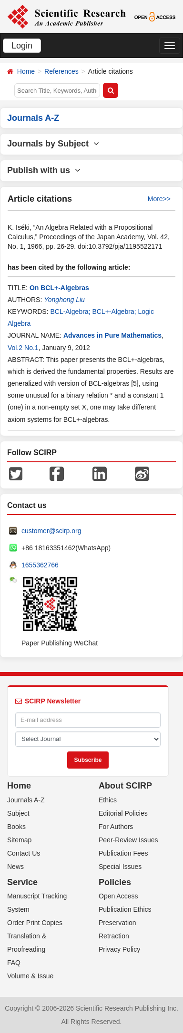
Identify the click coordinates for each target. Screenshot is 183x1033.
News (15, 866)
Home (26, 71)
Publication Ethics (125, 909)
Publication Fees (123, 853)
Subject (18, 813)
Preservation (117, 922)
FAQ (13, 962)
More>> (159, 199)
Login (21, 45)
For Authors (116, 826)
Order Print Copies (34, 922)
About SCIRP (125, 785)
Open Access (118, 896)
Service (22, 882)
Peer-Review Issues (128, 840)
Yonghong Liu (64, 299)
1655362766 (40, 565)
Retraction (114, 936)
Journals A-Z (26, 800)
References (61, 71)
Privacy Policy (119, 949)
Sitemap (19, 840)
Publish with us (44, 170)
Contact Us (23, 853)
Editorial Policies (123, 813)
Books (16, 826)
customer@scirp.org (51, 531)
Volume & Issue (30, 976)
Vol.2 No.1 (23, 347)
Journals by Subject (53, 143)
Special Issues (120, 866)
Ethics (108, 800)
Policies (115, 882)
